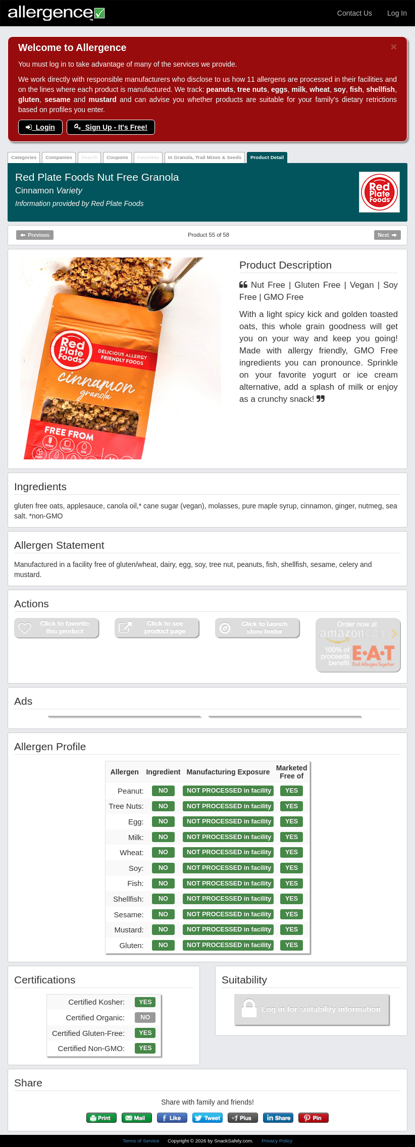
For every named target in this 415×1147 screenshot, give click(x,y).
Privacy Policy (277, 1140)
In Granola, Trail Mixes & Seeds (204, 157)
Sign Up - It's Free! (110, 127)
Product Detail (267, 157)
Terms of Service (142, 1140)
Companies (58, 157)
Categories (24, 157)
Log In (397, 13)
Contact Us (354, 13)
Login (40, 127)
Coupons (117, 157)
